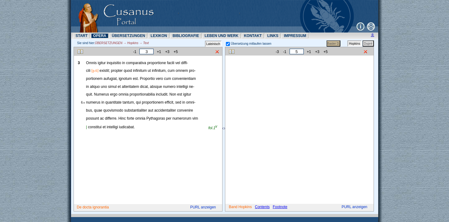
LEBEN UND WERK (222, 36)
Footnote (280, 207)
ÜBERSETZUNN (128, 36)
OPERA (99, 36)
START (82, 36)
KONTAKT (253, 36)
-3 (277, 52)
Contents (262, 207)
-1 (134, 52)
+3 (167, 52)
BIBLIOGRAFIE (186, 36)
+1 (159, 52)
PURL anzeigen (203, 207)
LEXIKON (158, 36)
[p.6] (94, 70)
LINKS (272, 36)
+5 (176, 52)
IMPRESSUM (295, 36)
